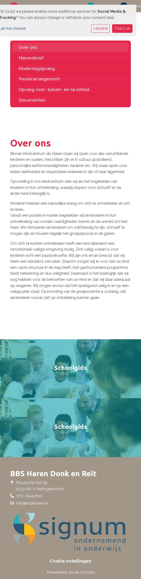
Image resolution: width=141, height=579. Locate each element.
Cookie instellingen (70, 561)
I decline (100, 28)
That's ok (122, 28)
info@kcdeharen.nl (32, 503)
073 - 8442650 (29, 496)
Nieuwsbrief (31, 57)
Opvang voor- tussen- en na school (54, 89)
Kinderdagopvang (37, 68)
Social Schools (81, 572)
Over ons (28, 47)
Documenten (32, 100)
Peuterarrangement (39, 78)
